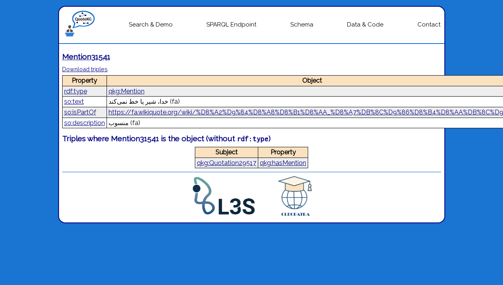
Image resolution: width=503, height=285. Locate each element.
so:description (84, 123)
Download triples (85, 69)
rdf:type (75, 91)
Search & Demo (151, 24)
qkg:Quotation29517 (226, 163)
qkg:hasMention (283, 163)
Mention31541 (86, 56)
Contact (428, 24)
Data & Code (365, 24)
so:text (74, 101)
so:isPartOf (80, 112)
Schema (301, 24)
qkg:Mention (127, 91)
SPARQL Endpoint (231, 24)
